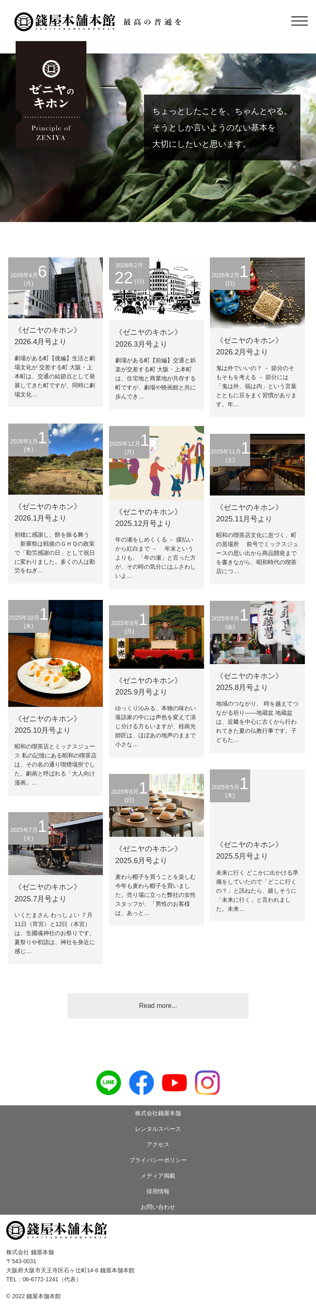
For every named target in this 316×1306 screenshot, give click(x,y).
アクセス (158, 1144)
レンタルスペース (158, 1128)
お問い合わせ (158, 1207)
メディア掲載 (158, 1175)
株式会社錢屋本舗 (158, 1113)
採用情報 (158, 1191)
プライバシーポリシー (158, 1160)
